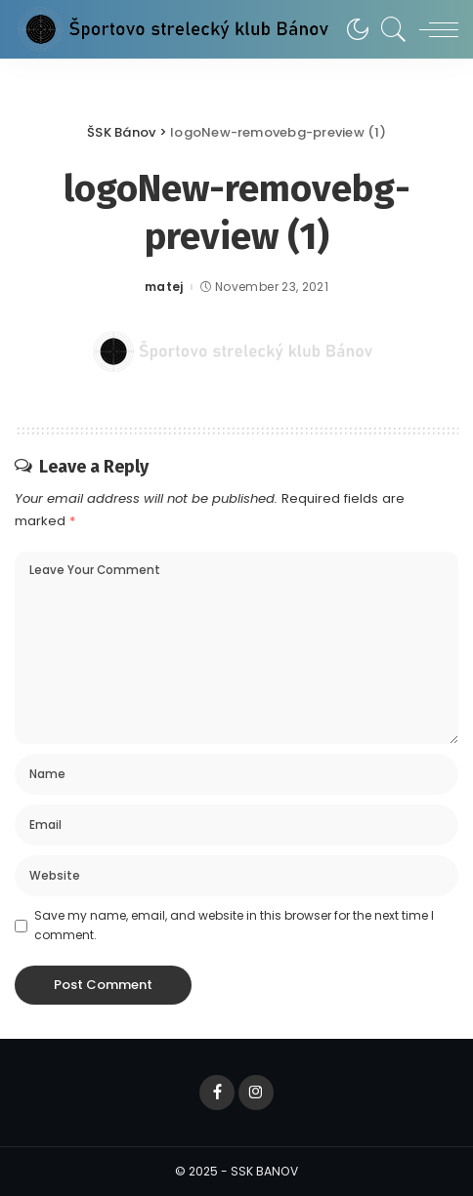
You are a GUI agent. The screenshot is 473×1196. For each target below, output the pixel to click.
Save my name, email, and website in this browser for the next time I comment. (234, 925)
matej (164, 287)
